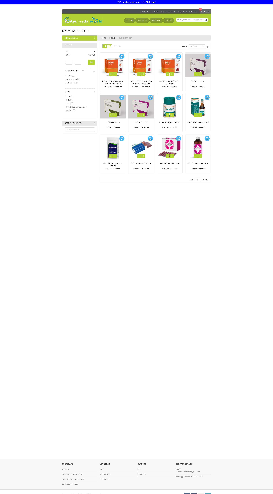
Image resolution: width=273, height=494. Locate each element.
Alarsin (70, 96)
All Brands (94, 123)
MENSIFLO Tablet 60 (141, 122)
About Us (65, 469)
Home (103, 38)
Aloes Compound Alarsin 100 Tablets (112, 164)
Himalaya (71, 110)
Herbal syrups (72, 83)
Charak (70, 103)
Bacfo (69, 100)
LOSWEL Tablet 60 (198, 81)
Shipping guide (105, 474)
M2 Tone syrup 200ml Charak (198, 163)
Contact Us (142, 474)
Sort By (184, 47)
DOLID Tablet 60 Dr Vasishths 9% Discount (169, 82)
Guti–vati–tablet (73, 79)
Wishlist (183, 12)
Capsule (70, 76)
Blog (101, 469)
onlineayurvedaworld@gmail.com (188, 472)
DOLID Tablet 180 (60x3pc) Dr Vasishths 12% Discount (112, 82)
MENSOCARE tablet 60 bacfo (141, 163)
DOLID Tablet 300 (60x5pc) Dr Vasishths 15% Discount (141, 82)
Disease (112, 38)
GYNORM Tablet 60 (113, 122)
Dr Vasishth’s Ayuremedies (77, 107)
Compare (145, 12)
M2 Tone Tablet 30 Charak (169, 163)
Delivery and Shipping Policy (72, 474)
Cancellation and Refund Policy (73, 479)
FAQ (139, 469)
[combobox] (192, 20)
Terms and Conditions (70, 484)
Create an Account (168, 12)
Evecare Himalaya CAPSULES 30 (170, 122)
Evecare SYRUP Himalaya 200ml (198, 122)
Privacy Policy (104, 479)
